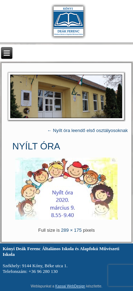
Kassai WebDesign (70, 286)
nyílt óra (36, 146)
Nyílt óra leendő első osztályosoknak (87, 130)
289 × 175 (71, 230)
